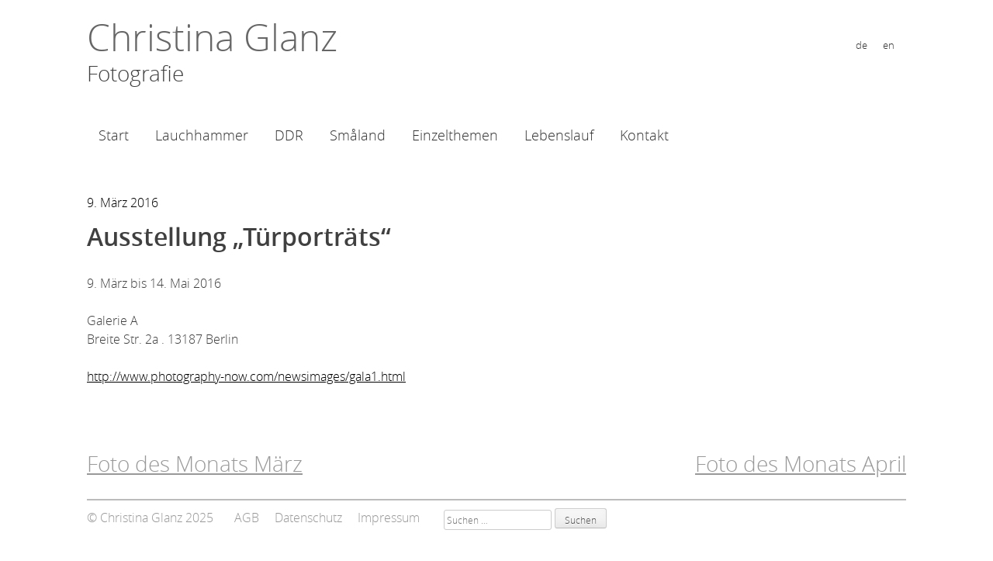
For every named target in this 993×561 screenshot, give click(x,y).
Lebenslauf (558, 135)
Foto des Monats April (800, 463)
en (888, 45)
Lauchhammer (201, 135)
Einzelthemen (455, 135)
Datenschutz (308, 517)
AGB (246, 517)
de (861, 45)
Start (114, 135)
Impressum (389, 517)
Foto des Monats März (195, 463)
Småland (358, 135)
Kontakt (644, 135)
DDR (289, 135)
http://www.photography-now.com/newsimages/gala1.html (246, 376)
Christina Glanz (212, 37)
